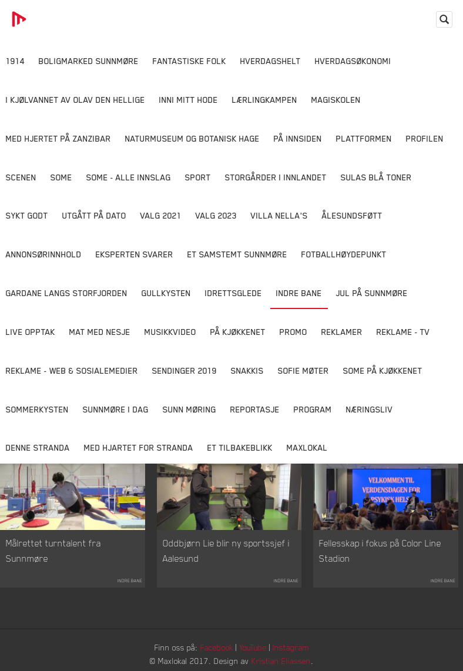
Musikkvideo (170, 332)
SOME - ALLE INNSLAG (128, 177)
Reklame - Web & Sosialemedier (72, 370)
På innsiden (298, 138)
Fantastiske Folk (189, 61)
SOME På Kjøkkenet (382, 370)
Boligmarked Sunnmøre (89, 61)
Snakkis (247, 370)
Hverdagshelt (270, 61)
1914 (15, 61)
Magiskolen (336, 100)
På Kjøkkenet (238, 332)
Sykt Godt (27, 215)
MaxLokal (307, 447)
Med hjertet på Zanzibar (58, 138)
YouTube (253, 647)
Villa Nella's (279, 215)
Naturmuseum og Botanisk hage (192, 138)
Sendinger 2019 (184, 370)
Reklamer (342, 332)
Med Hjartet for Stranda (138, 447)
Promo (293, 332)
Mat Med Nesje (99, 332)
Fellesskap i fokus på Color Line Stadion (380, 550)
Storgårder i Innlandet (276, 177)
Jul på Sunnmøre (372, 293)
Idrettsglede (233, 293)
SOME (61, 177)
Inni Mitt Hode (188, 100)
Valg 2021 (161, 215)
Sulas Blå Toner (376, 177)
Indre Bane (299, 293)
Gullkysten (166, 293)
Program (313, 409)
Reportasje (255, 409)
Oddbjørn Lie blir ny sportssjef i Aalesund (226, 550)
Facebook (216, 647)
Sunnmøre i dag (116, 409)
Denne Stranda (38, 447)
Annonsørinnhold (44, 254)
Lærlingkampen (264, 100)
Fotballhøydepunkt (344, 254)
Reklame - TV (403, 332)
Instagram (291, 647)
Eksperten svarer (134, 254)
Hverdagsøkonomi (353, 61)
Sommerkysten (37, 409)
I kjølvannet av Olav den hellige (75, 100)
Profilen (425, 138)
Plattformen (364, 138)
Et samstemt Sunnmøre (237, 254)
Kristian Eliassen (281, 661)
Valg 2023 (216, 215)
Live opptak (30, 332)
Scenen (21, 177)
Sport (198, 177)
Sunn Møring (189, 409)
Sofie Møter (303, 370)
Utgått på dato (94, 215)
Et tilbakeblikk (240, 447)
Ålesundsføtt (352, 215)
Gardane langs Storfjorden (67, 293)
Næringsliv (369, 409)
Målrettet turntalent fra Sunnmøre (53, 550)
